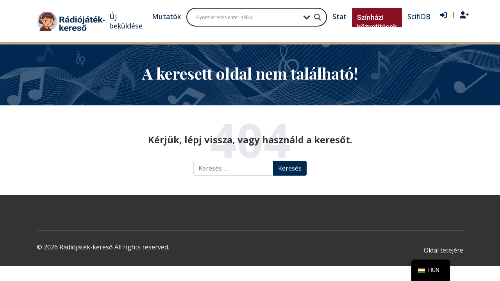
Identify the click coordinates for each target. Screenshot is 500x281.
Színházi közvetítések (377, 22)
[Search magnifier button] (317, 17)
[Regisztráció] (464, 15)
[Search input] (247, 17)
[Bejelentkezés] (443, 15)
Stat (339, 16)
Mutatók (166, 16)
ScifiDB (418, 16)
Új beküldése (126, 21)
